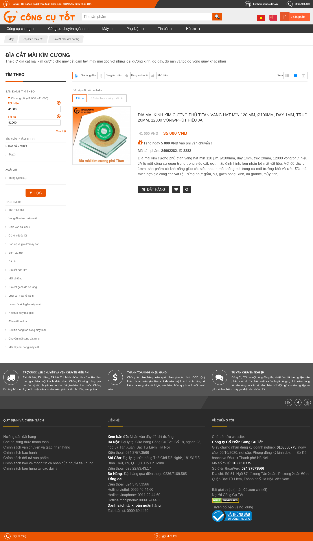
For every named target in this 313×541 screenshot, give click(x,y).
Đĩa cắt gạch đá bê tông (23, 287)
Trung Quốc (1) (17, 177)
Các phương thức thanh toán (26, 442)
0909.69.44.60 (150, 500)
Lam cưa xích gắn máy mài (25, 304)
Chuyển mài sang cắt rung (24, 338)
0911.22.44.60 (149, 495)
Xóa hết (61, 131)
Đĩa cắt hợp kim (18, 269)
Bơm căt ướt (16, 252)
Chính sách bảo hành (20, 452)
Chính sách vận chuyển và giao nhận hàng (36, 447)
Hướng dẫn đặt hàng (19, 437)
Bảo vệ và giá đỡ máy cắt (24, 244)
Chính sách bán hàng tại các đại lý (30, 468)
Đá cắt (12, 261)
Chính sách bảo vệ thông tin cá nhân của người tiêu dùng (48, 463)
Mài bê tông (15, 278)
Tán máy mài (16, 209)
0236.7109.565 (175, 474)
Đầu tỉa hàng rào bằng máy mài (27, 330)
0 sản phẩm (298, 16)
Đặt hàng (156, 189)
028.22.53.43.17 (138, 468)
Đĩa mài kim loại (18, 321)
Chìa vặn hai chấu (19, 227)
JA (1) (12, 154)
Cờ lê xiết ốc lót (18, 235)
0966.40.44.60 (142, 489)
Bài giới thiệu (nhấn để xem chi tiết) (239, 489)
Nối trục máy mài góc (21, 312)
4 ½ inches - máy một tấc (107, 98)
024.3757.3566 (137, 452)
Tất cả (80, 98)
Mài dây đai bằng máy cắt (24, 347)
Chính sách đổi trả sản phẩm (26, 458)
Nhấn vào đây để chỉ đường (152, 437)
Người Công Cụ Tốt (227, 495)
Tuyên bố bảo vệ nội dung (232, 507)
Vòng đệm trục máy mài (23, 218)
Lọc (38, 193)
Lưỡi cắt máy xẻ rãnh (21, 295)
